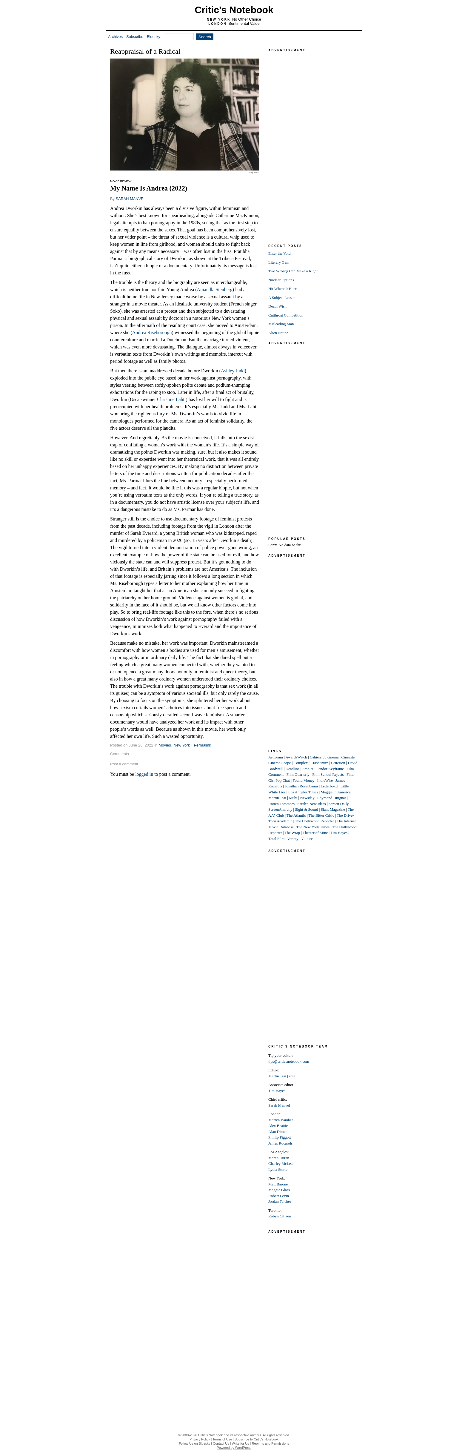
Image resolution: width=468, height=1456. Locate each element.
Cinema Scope (279, 763)
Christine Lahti (171, 399)
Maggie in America (335, 792)
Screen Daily (339, 803)
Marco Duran (278, 1158)
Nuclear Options (281, 280)
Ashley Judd (233, 370)
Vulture (307, 838)
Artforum (275, 757)
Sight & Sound (306, 809)
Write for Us (240, 1443)
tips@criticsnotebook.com (288, 1061)
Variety (292, 838)
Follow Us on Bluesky (194, 1443)
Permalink (202, 745)
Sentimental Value (244, 23)
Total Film (276, 838)
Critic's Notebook (234, 9)
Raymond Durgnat (331, 797)
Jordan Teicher (279, 1201)
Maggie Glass (279, 1190)
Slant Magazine (333, 809)
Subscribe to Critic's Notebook (256, 1439)
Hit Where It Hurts (283, 288)
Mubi (293, 797)
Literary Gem (278, 262)
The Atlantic (296, 815)
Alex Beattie (278, 1125)
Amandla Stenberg (215, 289)
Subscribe (134, 36)
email (293, 1076)
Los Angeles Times (303, 792)
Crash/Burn (319, 763)
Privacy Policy (200, 1439)
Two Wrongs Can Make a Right (293, 271)
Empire (308, 769)
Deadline (293, 769)
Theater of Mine (315, 832)
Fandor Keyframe (330, 769)
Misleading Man (281, 324)
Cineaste (348, 757)
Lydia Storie (277, 1169)
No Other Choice (246, 19)
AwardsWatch (296, 757)
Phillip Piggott (279, 1137)
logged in (144, 774)
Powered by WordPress (234, 1447)
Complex (301, 763)
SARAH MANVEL (131, 198)
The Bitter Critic (321, 815)
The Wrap (292, 832)
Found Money (303, 780)
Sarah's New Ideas (311, 803)
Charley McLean (281, 1163)
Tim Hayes (338, 832)
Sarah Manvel (279, 1105)
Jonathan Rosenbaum (301, 786)
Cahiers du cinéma (324, 757)
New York (181, 745)
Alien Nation (278, 333)
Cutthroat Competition (285, 315)
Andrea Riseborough (152, 332)
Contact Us (221, 1443)
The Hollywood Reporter (314, 821)
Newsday (307, 797)
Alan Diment (278, 1131)
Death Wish (277, 306)
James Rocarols (280, 1143)
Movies (165, 745)
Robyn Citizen (279, 1216)
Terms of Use (222, 1439)
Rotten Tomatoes (281, 803)
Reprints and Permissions (270, 1443)
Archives (115, 36)
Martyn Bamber (280, 1120)
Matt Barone (278, 1184)
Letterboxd (329, 786)
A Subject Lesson (281, 297)
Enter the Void (279, 253)
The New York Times (313, 827)
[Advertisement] (313, 143)
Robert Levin (278, 1196)
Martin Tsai (277, 797)
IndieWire (325, 780)
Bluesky (153, 36)
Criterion (338, 763)
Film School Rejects (328, 774)
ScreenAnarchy (280, 809)
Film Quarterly (298, 774)
